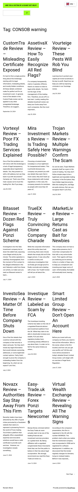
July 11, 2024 (7, 279)
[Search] (27, 13)
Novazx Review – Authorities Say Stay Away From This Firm (14, 398)
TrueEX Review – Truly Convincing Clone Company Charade (39, 224)
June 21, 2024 (7, 455)
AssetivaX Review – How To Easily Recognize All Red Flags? (38, 59)
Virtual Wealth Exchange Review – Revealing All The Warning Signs (62, 403)
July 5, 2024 (31, 277)
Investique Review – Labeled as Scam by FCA (38, 304)
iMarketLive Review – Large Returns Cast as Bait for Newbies (63, 224)
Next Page (70, 474)
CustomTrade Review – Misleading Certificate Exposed (14, 56)
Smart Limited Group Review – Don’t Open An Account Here (63, 312)
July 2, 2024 (6, 370)
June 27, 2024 (56, 367)
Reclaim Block (8, 488)
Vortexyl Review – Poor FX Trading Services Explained (12, 142)
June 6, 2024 (56, 463)
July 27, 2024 (32, 194)
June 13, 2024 (32, 463)
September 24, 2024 (9, 111)
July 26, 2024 (56, 194)
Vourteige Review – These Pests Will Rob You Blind (62, 56)
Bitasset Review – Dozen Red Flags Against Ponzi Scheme (13, 224)
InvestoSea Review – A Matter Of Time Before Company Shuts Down (14, 312)
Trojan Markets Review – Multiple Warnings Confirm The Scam (62, 144)
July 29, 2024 (32, 114)
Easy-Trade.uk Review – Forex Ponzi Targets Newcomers (38, 403)
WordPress (71, 488)
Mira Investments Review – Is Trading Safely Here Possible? (39, 142)
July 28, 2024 (7, 189)
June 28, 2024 (32, 354)
